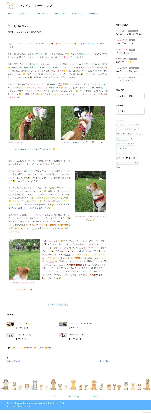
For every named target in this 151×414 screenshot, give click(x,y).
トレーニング (122, 155)
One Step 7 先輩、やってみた (129, 34)
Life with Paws (133, 59)
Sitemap (95, 401)
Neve (8, 411)
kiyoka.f (26, 32)
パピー (134, 150)
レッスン (18, 352)
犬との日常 (131, 159)
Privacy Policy (73, 401)
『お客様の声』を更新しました (80, 327)
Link (54, 401)
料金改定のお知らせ (124, 43)
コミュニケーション (125, 135)
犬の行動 (40, 352)
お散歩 (135, 164)
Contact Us (95, 14)
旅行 (118, 140)
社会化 (50, 352)
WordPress (26, 411)
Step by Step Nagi (132, 31)
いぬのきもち (133, 125)
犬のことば (121, 126)
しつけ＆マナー (123, 150)
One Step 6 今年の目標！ (127, 72)
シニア (125, 140)
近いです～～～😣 (22, 327)
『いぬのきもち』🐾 (23, 339)
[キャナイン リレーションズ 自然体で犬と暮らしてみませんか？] (29, 5)
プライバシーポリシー (57, 407)
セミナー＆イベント (124, 164)
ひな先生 (137, 130)
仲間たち (29, 352)
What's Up (131, 40)
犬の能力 (139, 135)
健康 (119, 169)
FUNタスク (121, 130)
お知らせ (133, 140)
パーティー (121, 145)
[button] (12, 13)
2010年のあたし (38, 32)
